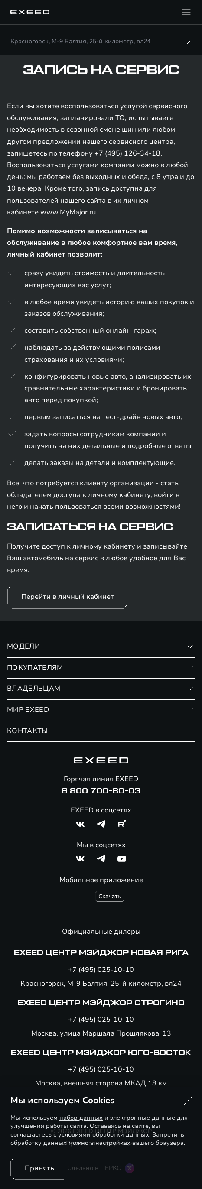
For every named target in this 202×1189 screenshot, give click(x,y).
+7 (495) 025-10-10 (101, 970)
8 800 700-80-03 (101, 791)
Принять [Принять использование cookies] (39, 1168)
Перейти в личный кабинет (67, 597)
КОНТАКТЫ (27, 731)
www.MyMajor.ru (68, 212)
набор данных (81, 1118)
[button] (188, 1100)
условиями (74, 1135)
